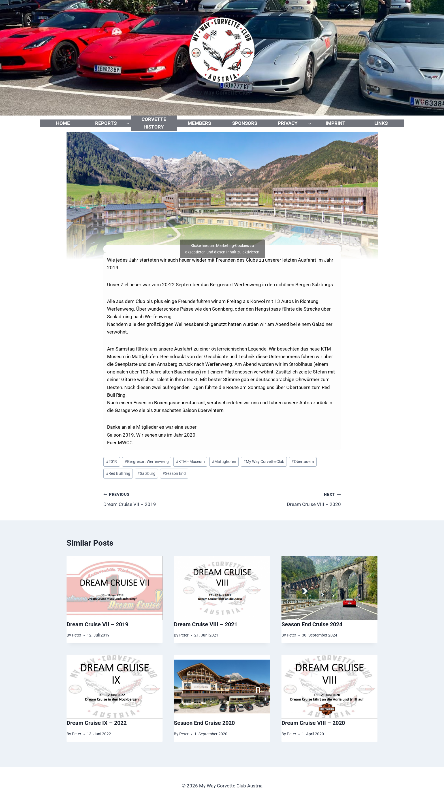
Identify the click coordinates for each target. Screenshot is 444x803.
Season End (174, 473)
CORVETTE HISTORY (154, 123)
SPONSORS (244, 123)
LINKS (381, 123)
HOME (63, 123)
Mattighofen (224, 461)
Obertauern (302, 461)
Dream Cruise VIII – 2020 (284, 498)
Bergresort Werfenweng (147, 461)
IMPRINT (335, 123)
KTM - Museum (190, 461)
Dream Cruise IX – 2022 (97, 722)
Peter (76, 635)
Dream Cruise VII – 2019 (160, 498)
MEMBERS (199, 123)
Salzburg (146, 473)
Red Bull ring (118, 473)
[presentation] (115, 588)
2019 (112, 461)
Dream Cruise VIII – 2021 (205, 624)
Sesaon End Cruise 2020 (204, 722)
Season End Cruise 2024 (311, 624)
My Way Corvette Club (263, 461)
